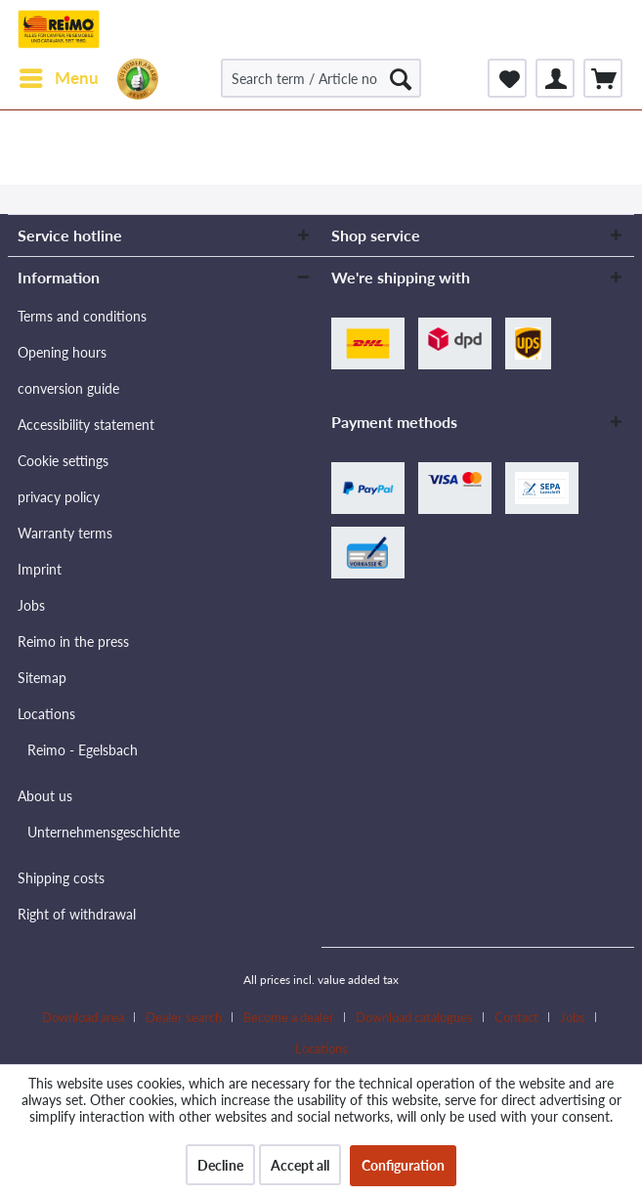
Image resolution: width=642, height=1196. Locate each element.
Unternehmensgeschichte (103, 832)
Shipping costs (61, 878)
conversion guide (68, 388)
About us (45, 796)
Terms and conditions (82, 316)
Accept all (300, 1165)
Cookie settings (63, 460)
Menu (59, 75)
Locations (46, 713)
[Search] (400, 78)
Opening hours (62, 352)
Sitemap (42, 677)
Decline (220, 1165)
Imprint (40, 569)
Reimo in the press (73, 641)
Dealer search (184, 1017)
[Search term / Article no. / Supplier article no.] (321, 78)
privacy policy (59, 497)
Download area (83, 1017)
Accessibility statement (86, 424)
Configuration (403, 1165)
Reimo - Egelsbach (82, 750)
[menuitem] (58, 78)
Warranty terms (65, 533)
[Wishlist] (507, 78)
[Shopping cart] (602, 78)
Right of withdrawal (77, 914)
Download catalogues (414, 1017)
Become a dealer (288, 1017)
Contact (516, 1017)
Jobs (31, 605)
